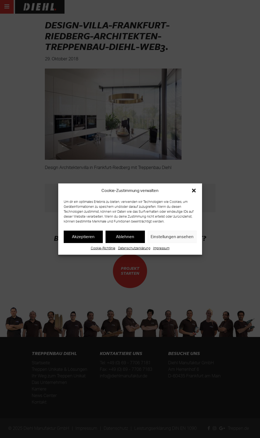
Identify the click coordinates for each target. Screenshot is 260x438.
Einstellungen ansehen (172, 236)
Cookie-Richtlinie (103, 248)
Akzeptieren (83, 236)
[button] (194, 190)
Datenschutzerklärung (134, 248)
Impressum (161, 248)
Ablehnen (125, 236)
